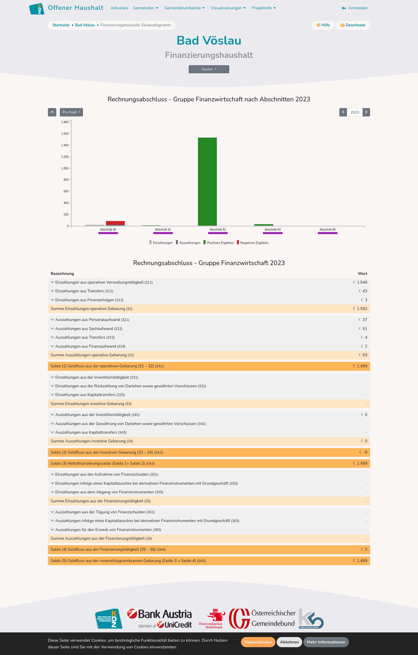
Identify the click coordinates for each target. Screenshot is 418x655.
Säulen (207, 69)
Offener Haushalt (76, 8)
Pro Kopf (70, 112)
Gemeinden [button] (146, 8)
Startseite (61, 25)
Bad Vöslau (85, 25)
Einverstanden (258, 642)
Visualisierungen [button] (229, 8)
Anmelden (355, 8)
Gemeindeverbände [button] (185, 8)
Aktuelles (119, 8)
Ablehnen (289, 642)
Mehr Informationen (326, 642)
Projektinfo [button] (264, 8)
